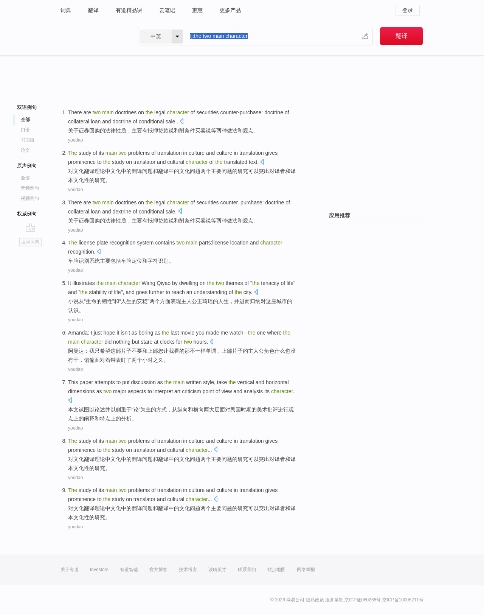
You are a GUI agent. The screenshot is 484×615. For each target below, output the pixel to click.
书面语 (27, 140)
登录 (407, 10)
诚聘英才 (217, 569)
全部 (25, 119)
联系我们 (247, 569)
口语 (25, 129)
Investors (99, 569)
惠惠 (197, 10)
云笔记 (167, 10)
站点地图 (276, 569)
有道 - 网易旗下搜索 (91, 36)
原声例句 (27, 165)
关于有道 (69, 569)
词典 (65, 10)
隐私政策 (315, 600)
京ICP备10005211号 (403, 600)
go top (30, 227)
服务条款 (334, 600)
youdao (75, 140)
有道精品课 (129, 10)
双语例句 (27, 107)
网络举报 (306, 569)
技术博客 (188, 569)
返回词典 (30, 241)
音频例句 (30, 188)
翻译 (93, 10)
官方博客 (158, 569)
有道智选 (129, 569)
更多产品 (230, 10)
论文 (25, 150)
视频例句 (30, 198)
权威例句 (27, 213)
